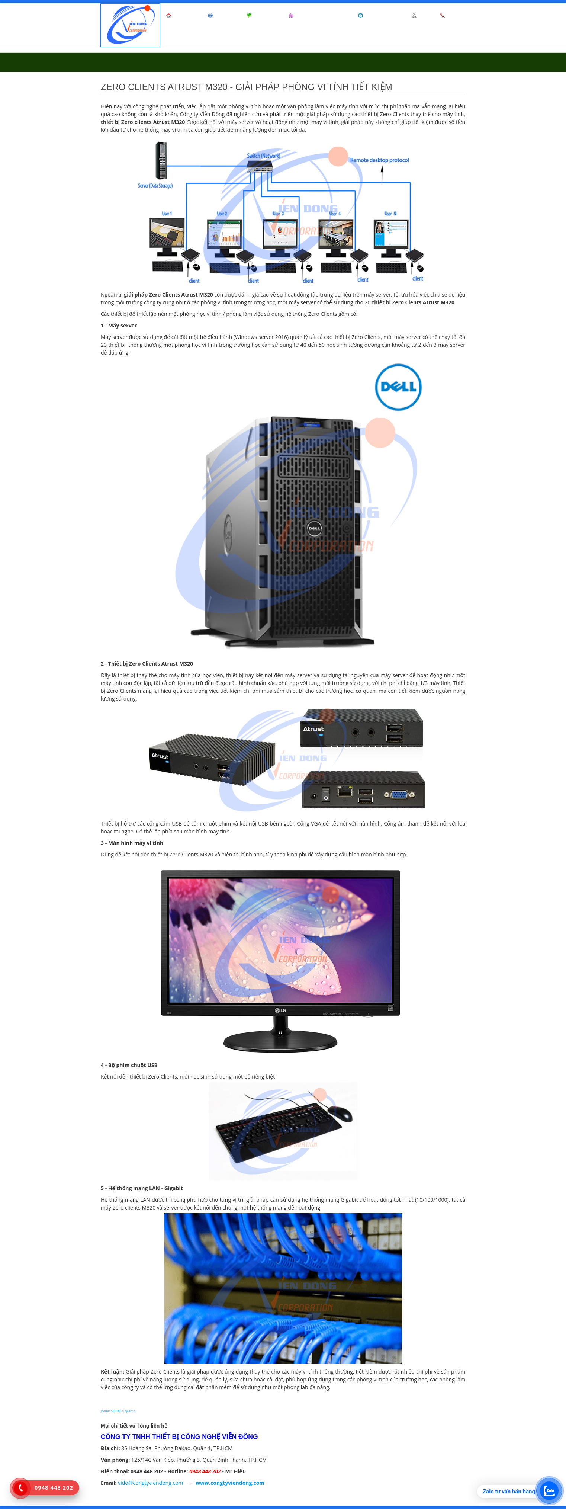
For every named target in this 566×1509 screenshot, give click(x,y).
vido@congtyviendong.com (150, 1482)
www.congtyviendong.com (230, 1482)
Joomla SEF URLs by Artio (118, 1411)
